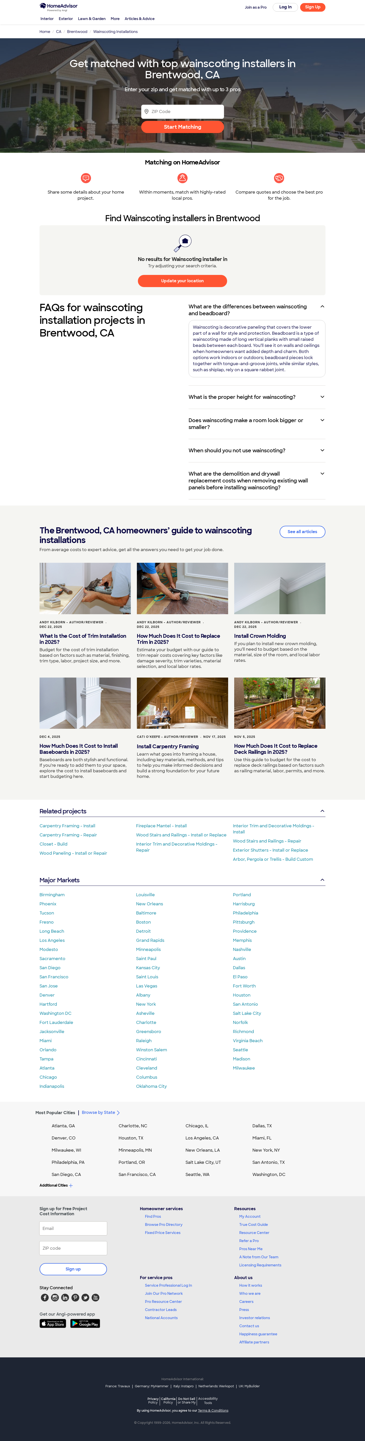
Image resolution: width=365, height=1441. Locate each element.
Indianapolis (52, 1086)
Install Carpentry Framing (168, 746)
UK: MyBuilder (249, 1386)
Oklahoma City (151, 1086)
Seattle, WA (198, 1174)
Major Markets (182, 880)
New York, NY (266, 1150)
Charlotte (146, 1022)
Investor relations (254, 1318)
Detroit (143, 931)
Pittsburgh (243, 922)
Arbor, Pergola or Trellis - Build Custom (273, 859)
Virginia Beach (248, 1040)
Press (244, 1309)
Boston (143, 922)
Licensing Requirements (260, 1265)
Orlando (48, 1050)
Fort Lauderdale (56, 1022)
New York (146, 1004)
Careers (246, 1301)
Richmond (243, 1031)
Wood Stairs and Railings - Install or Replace (181, 835)
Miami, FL (262, 1138)
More (115, 18)
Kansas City (148, 967)
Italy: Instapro (183, 1386)
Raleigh (144, 1040)
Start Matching (182, 127)
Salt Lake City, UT (203, 1162)
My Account (250, 1216)
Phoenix (48, 904)
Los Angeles (52, 940)
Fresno (47, 922)
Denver (47, 995)
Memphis (242, 940)
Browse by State (101, 1113)
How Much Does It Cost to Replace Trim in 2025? (178, 639)
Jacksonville (52, 1031)
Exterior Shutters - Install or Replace (270, 850)
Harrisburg (244, 904)
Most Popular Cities (55, 1112)
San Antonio (245, 1004)
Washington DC (55, 1013)
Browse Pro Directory (163, 1224)
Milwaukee (244, 1068)
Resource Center (254, 1232)
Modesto (49, 949)
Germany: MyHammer (152, 1386)
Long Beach (52, 931)
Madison (241, 1059)
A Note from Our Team (258, 1257)
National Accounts (161, 1318)
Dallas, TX (262, 1126)
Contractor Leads (161, 1309)
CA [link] (58, 31)
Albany (143, 995)
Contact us (249, 1326)
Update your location (182, 281)
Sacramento (52, 958)
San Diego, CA (66, 1174)
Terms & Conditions (213, 1411)
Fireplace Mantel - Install (161, 826)
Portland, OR (132, 1162)
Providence (245, 931)
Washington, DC (268, 1174)
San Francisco (54, 977)
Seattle (240, 1050)
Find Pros (153, 1216)
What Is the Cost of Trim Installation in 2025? (83, 639)
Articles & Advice (140, 18)
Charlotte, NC (133, 1126)
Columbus (146, 1077)
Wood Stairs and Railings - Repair (267, 841)
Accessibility (208, 1401)
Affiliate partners (254, 1342)
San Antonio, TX (268, 1162)
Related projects (182, 811)
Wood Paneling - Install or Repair (73, 853)
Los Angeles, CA (202, 1138)
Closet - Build (53, 844)
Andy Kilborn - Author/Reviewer (71, 622)
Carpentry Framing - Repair (68, 835)
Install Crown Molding (260, 636)
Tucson (47, 913)
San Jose (49, 986)
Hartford (48, 1004)
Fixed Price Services (162, 1232)
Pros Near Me (251, 1249)
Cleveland (146, 1068)
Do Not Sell (187, 1400)
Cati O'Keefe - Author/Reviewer (167, 737)
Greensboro (148, 1031)
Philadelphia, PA (68, 1162)
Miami (46, 1040)
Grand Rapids (150, 940)
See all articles (302, 531)
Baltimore (146, 913)
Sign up (73, 1269)
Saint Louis (147, 977)
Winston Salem (151, 1050)
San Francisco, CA (137, 1174)
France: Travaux (117, 1386)
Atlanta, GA (63, 1126)
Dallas (239, 967)
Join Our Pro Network (164, 1293)
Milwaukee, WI (66, 1150)
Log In (285, 7)
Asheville (145, 1013)
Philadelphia (245, 913)
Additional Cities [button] (56, 1185)
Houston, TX (131, 1138)
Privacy (153, 1400)
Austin (239, 958)
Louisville (145, 894)
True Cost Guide (253, 1224)
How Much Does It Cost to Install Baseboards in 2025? (79, 749)
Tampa (46, 1059)
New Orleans (149, 904)
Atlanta (47, 1068)
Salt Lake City (247, 1013)
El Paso (240, 977)
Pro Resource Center (163, 1301)
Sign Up (313, 7)
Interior (47, 18)
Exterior (66, 18)
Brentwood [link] (77, 31)
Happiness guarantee (258, 1334)
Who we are (250, 1293)
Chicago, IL (197, 1126)
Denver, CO (64, 1138)
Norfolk (240, 1022)
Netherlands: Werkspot (216, 1386)
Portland (242, 894)
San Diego (50, 967)
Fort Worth (244, 986)
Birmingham (52, 894)
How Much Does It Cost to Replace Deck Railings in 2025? (275, 749)
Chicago (48, 1077)
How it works (250, 1285)
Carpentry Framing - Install (67, 826)
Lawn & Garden (92, 18)
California (168, 1400)
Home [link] (45, 31)
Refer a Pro (249, 1241)
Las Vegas (146, 986)
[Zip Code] (182, 111)
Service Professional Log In (168, 1285)
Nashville (242, 949)
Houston (241, 995)
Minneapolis (148, 949)
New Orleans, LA (203, 1150)
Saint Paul (146, 958)
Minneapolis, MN (135, 1150)
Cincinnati (146, 1059)
